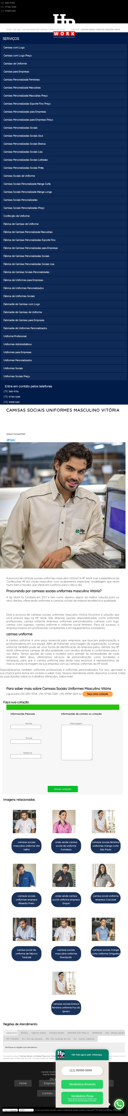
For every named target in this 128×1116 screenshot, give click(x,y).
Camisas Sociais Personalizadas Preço (24, 208)
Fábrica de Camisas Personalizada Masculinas (28, 232)
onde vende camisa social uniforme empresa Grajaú (66, 899)
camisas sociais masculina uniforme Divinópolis (66, 953)
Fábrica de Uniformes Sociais (19, 296)
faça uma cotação (97, 693)
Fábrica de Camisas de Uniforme (21, 224)
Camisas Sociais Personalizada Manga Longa (28, 192)
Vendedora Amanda (82, 1084)
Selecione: (11, 1032)
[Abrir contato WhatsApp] (119, 1104)
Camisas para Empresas (17, 71)
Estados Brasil (57, 1032)
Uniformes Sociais (14, 368)
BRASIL (24, 1032)
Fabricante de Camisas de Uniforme (23, 312)
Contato (47, 1093)
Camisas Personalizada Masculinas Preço (26, 95)
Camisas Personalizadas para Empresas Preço (29, 119)
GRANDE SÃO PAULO (78, 1032)
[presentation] (31, 772)
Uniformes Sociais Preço (17, 376)
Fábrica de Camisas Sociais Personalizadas (27, 272)
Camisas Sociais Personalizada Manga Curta (27, 184)
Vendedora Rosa (82, 1098)
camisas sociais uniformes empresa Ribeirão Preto (26, 899)
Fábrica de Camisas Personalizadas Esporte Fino (30, 240)
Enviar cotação (62, 789)
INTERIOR (97, 1032)
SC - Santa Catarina (84, 1038)
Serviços (11, 38)
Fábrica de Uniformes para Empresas (24, 280)
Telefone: (21, 754)
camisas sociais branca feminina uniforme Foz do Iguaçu (66, 1007)
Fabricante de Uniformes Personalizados (26, 328)
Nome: (21, 725)
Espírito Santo (39, 1032)
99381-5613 (10, 11)
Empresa (49, 1083)
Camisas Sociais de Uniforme (20, 176)
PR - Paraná (12, 1038)
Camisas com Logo (14, 47)
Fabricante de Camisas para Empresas (24, 320)
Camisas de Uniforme (15, 63)
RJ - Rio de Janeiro (32, 1038)
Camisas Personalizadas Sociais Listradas (26, 160)
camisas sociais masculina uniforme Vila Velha (26, 846)
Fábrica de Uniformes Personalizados (24, 288)
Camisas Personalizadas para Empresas (25, 111)
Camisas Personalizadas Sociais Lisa (23, 152)
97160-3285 (10, 7)
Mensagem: (72, 741)
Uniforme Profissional (15, 336)
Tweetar (11, 440)
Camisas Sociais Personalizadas (21, 200)
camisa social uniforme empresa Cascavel (105, 897)
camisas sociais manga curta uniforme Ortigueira (106, 951)
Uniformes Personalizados (18, 360)
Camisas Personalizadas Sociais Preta (24, 168)
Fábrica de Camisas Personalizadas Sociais (27, 256)
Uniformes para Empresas (18, 352)
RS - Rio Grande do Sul (58, 1038)
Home (23, 1083)
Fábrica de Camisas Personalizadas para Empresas (31, 248)
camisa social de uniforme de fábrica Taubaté (26, 953)
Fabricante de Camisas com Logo (22, 304)
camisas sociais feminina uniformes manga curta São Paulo (106, 846)
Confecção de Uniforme (17, 216)
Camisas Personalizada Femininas (22, 79)
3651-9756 (10, 3)
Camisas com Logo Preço (18, 55)
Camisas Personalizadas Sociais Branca (25, 144)
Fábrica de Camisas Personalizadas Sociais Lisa (29, 264)
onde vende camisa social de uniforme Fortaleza (66, 846)
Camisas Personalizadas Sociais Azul (24, 135)
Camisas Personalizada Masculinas (22, 87)
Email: (21, 740)
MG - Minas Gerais (115, 1032)
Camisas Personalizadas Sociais (21, 127)
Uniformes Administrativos (18, 344)
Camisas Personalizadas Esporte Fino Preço (27, 103)
